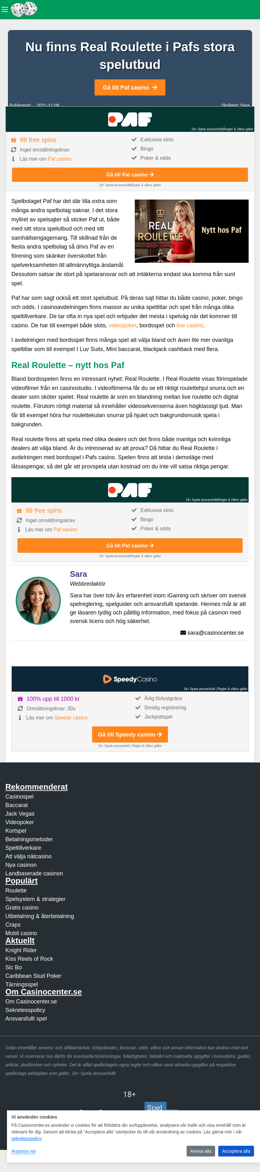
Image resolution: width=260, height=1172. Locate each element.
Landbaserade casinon (34, 873)
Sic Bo (13, 967)
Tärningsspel (21, 984)
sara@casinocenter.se (216, 633)
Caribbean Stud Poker (33, 976)
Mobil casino (21, 933)
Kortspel (15, 831)
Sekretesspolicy (25, 1010)
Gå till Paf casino (130, 87)
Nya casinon (21, 865)
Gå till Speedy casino (130, 734)
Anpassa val (23, 1151)
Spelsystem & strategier (35, 899)
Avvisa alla (201, 1151)
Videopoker (19, 822)
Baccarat (16, 805)
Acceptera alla (236, 1151)
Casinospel (19, 796)
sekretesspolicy (26, 1138)
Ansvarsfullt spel (26, 1018)
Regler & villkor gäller (238, 129)
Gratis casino (22, 907)
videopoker (122, 325)
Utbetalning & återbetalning (39, 916)
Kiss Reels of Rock (29, 959)
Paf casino (59, 159)
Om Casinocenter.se (31, 1001)
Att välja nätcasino (28, 856)
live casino (189, 325)
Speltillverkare (23, 848)
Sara (245, 105)
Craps (13, 925)
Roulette (16, 890)
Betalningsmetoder (29, 839)
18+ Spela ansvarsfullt (207, 129)
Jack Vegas (19, 814)
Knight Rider (21, 950)
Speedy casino (71, 717)
